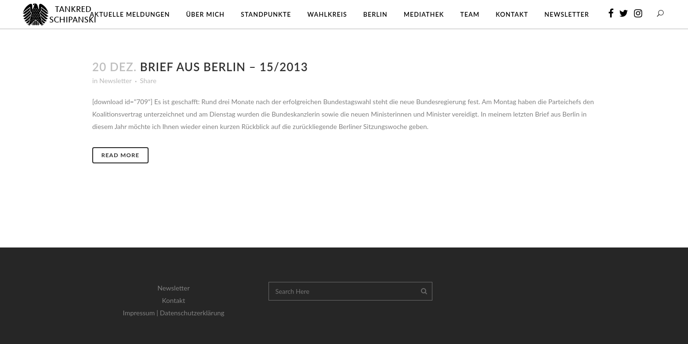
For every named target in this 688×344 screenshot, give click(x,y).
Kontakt (173, 300)
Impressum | (141, 313)
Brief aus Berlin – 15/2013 (224, 67)
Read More (120, 155)
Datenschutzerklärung (192, 313)
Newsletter (115, 80)
